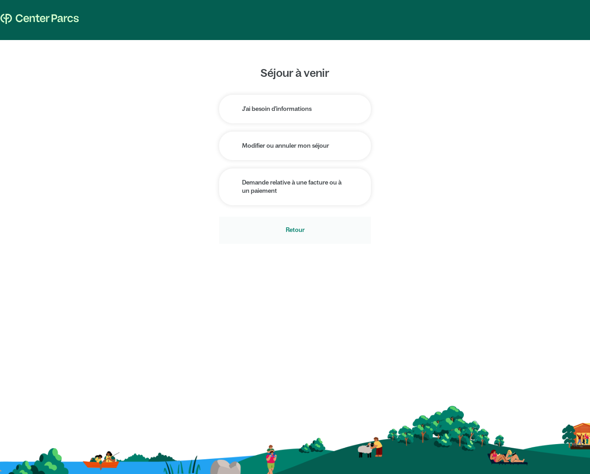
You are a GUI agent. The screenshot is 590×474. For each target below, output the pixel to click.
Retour (295, 229)
